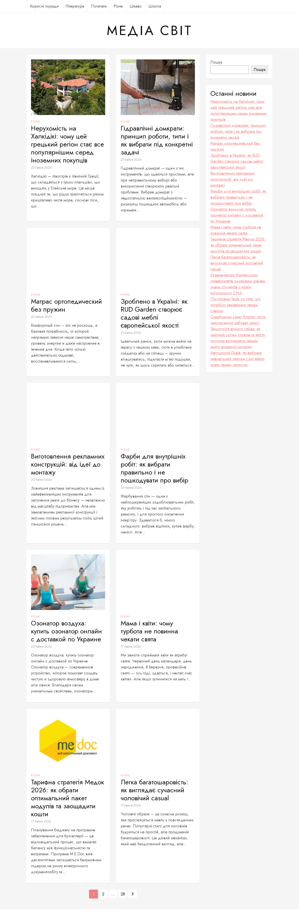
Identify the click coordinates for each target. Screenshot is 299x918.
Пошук (216, 62)
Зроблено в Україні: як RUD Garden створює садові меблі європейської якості (154, 313)
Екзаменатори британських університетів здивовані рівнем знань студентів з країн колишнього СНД (237, 284)
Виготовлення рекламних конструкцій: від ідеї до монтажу (68, 464)
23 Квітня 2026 (41, 167)
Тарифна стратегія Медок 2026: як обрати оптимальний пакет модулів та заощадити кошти (67, 798)
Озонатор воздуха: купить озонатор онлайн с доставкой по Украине (66, 631)
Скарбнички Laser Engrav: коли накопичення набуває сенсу (238, 320)
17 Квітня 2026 (131, 646)
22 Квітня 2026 (41, 316)
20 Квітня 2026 (41, 479)
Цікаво (136, 6)
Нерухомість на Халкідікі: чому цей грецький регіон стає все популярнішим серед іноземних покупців (67, 144)
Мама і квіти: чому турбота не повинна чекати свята (149, 631)
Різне (118, 6)
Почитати (99, 6)
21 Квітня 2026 (131, 332)
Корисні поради (44, 6)
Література (75, 6)
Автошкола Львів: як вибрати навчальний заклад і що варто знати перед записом (237, 359)
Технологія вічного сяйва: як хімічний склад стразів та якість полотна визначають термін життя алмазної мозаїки (237, 338)
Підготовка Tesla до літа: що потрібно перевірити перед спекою (235, 305)
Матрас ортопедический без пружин (66, 305)
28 (123, 894)
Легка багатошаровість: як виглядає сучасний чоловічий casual (154, 790)
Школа (154, 6)
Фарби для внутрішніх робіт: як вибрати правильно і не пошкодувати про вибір (154, 468)
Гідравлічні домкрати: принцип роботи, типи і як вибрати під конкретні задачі (157, 140)
